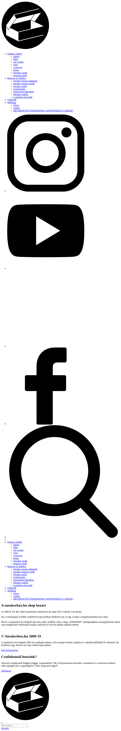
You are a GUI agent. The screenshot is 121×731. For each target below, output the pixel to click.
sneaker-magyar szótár (24, 83)
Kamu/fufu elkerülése (23, 91)
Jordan (16, 108)
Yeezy (16, 105)
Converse (17, 67)
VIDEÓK (11, 100)
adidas (16, 56)
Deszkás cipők (20, 72)
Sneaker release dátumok (25, 81)
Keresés (5, 728)
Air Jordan (18, 62)
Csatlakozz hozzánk (23, 97)
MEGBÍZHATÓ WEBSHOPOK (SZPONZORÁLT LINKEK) (43, 110)
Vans (15, 64)
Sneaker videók (20, 94)
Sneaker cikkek (14, 54)
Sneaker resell (20, 86)
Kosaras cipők (20, 75)
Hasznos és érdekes (16, 78)
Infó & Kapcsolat (9, 650)
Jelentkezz (6, 671)
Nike (15, 59)
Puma (16, 70)
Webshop (11, 102)
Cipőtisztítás (19, 89)
